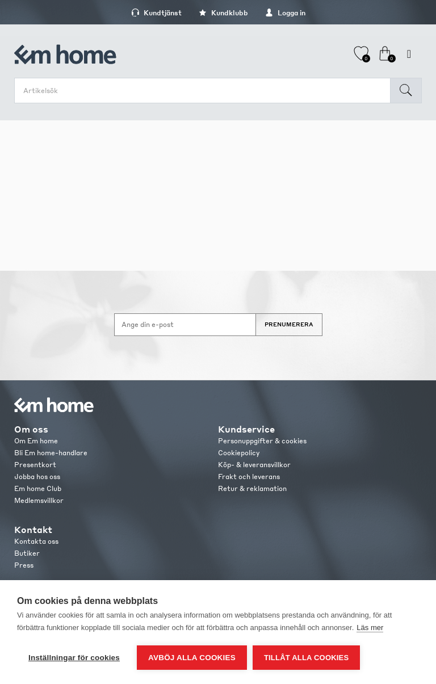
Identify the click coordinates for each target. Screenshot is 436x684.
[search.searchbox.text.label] (205, 90)
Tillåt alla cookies (306, 657)
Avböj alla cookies (192, 657)
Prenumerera (289, 324)
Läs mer (370, 627)
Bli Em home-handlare (50, 452)
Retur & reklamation (252, 488)
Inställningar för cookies (74, 657)
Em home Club (37, 488)
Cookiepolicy (238, 452)
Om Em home (36, 441)
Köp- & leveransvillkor (254, 464)
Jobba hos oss (37, 476)
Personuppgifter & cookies (262, 441)
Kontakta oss (36, 541)
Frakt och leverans (249, 476)
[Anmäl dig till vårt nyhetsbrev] (185, 324)
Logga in (285, 13)
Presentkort (35, 464)
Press (23, 565)
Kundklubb (223, 13)
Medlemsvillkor (39, 500)
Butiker (27, 553)
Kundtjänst (156, 13)
